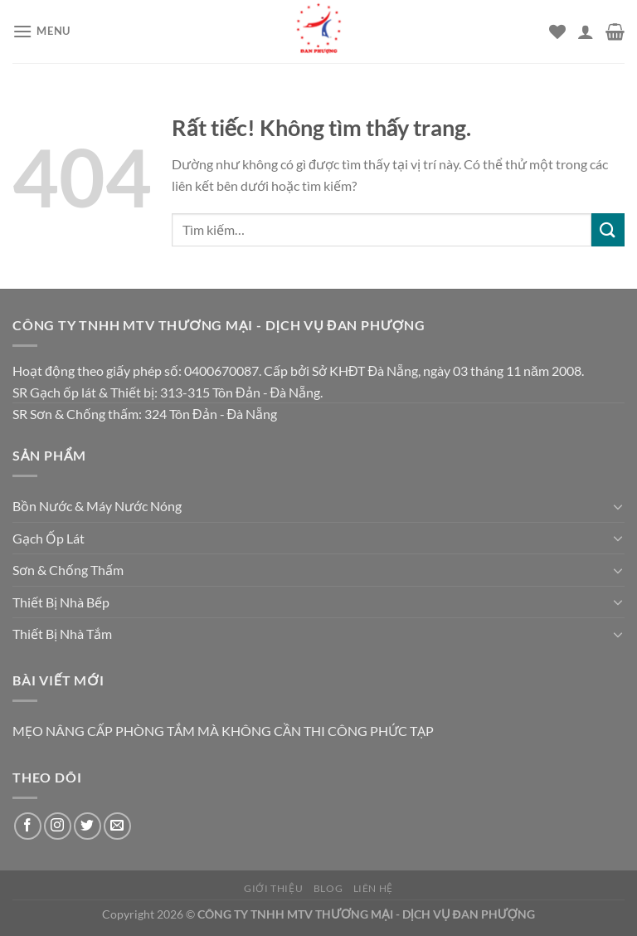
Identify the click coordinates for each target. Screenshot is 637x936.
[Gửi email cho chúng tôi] (117, 826)
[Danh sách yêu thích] (557, 31)
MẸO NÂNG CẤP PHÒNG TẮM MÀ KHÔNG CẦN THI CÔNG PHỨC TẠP (223, 731)
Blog (328, 888)
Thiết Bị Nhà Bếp (60, 602)
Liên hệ (373, 888)
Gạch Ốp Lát (48, 538)
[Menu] (41, 31)
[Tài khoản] (585, 31)
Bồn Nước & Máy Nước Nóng (97, 506)
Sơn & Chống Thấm (68, 570)
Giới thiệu (273, 888)
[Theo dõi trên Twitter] (87, 826)
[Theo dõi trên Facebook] (27, 826)
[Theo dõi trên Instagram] (57, 826)
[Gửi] (608, 229)
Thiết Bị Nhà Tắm (62, 633)
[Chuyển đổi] (618, 506)
